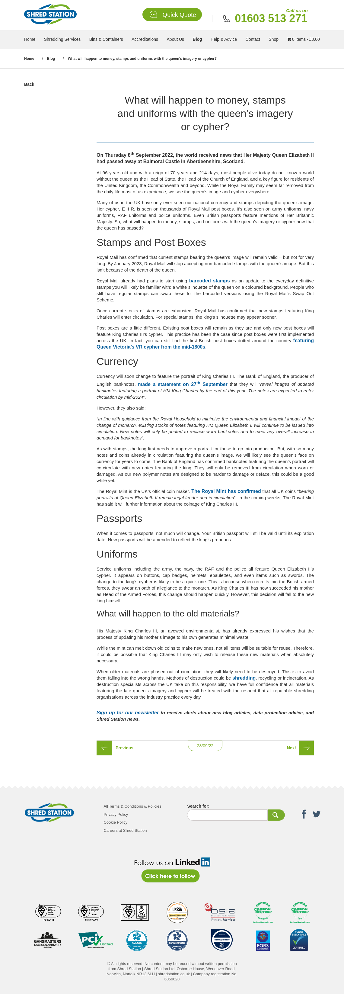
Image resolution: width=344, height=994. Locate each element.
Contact (253, 39)
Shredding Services (62, 39)
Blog (197, 39)
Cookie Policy (115, 822)
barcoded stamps (209, 280)
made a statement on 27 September (183, 384)
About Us (175, 39)
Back (29, 84)
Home (29, 39)
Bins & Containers (106, 39)
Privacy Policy (116, 814)
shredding (244, 677)
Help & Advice (224, 39)
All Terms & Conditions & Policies (132, 806)
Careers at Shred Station (125, 830)
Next (291, 747)
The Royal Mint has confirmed (226, 491)
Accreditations (145, 39)
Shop (274, 39)
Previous (124, 747)
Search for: (198, 806)
